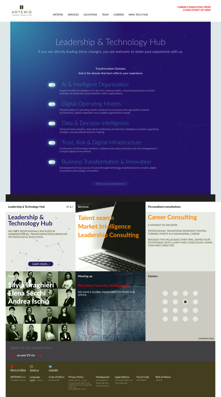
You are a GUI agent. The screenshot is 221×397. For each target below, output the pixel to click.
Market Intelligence (104, 227)
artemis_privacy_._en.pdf (77, 380)
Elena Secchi (27, 293)
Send (13, 355)
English (32, 380)
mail (37, 355)
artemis (58, 14)
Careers (153, 276)
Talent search (96, 218)
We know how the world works (104, 286)
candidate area (206, 339)
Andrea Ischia (29, 301)
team (105, 14)
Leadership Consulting (108, 235)
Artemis (30, 10)
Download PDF (54, 380)
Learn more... (40, 264)
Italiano (40, 380)
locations (90, 14)
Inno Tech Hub (138, 14)
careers (118, 14)
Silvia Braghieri (31, 285)
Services (83, 207)
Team (11, 276)
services (73, 14)
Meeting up (85, 276)
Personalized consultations (164, 207)
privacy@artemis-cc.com (77, 389)
